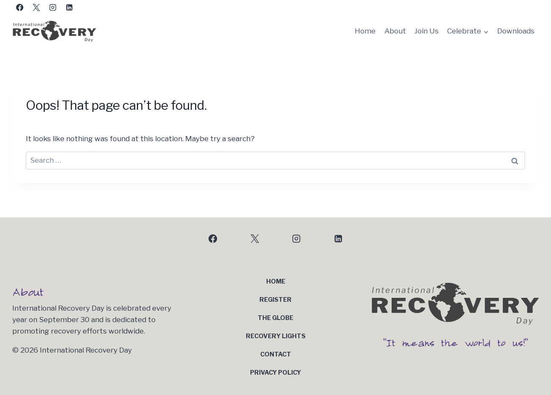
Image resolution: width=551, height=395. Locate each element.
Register (275, 299)
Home (365, 31)
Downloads (515, 31)
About (395, 31)
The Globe (275, 318)
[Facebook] (19, 7)
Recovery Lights (276, 336)
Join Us (427, 31)
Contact (275, 354)
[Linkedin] (69, 7)
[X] (36, 7)
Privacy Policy (275, 372)
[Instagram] (52, 7)
